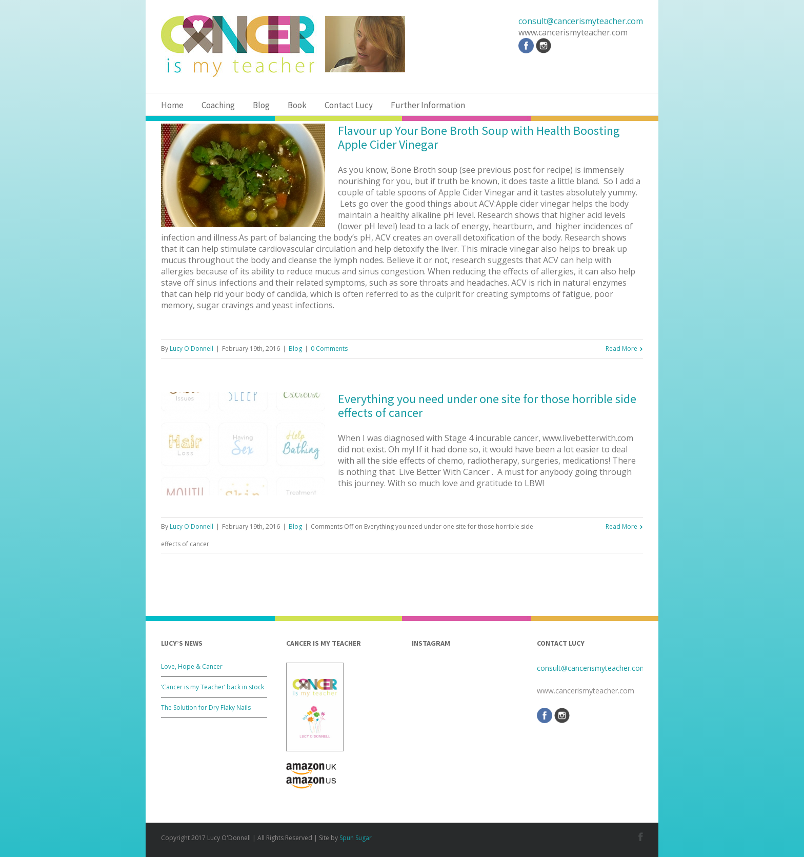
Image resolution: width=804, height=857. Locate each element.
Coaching (218, 105)
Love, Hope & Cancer (192, 667)
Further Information (428, 105)
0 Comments (329, 348)
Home (172, 105)
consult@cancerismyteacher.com (580, 21)
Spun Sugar (355, 837)
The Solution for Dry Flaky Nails (206, 707)
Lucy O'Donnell (191, 348)
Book (297, 105)
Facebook (640, 836)
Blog (261, 105)
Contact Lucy (349, 105)
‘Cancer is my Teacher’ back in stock (212, 687)
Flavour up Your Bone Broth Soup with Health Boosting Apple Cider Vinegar (479, 137)
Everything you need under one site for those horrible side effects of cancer (487, 406)
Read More (621, 348)
